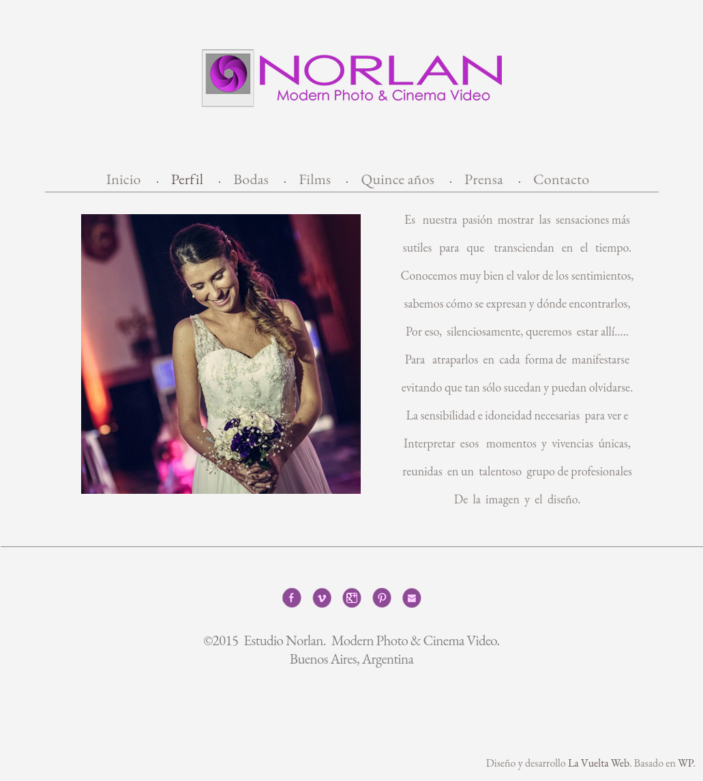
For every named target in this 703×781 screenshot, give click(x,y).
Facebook (291, 598)
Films (315, 179)
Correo (411, 598)
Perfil (187, 179)
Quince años (397, 179)
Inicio (123, 179)
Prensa (483, 179)
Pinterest (381, 598)
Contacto (561, 179)
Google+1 (351, 598)
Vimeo (321, 598)
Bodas (251, 179)
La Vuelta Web (598, 763)
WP (685, 763)
